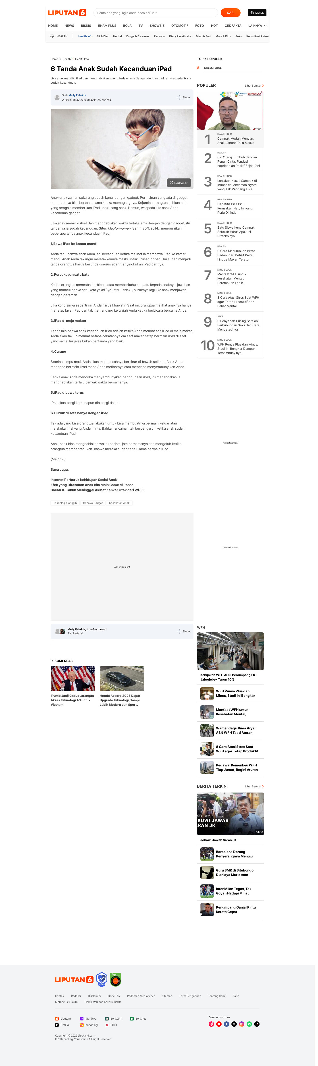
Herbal (117, 36)
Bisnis (86, 25)
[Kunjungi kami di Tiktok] (257, 1024)
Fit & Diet (103, 36)
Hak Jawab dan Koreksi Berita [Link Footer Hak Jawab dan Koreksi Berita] (103, 1002)
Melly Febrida (77, 95)
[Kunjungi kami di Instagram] (241, 1024)
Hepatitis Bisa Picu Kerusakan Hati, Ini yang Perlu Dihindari (235, 208)
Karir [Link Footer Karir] (236, 996)
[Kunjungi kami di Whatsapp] (249, 1024)
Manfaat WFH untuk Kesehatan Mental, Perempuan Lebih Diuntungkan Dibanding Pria (237, 280)
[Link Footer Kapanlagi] (89, 1025)
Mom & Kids (223, 36)
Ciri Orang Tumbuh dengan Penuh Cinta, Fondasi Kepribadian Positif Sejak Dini (238, 161)
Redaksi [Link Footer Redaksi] (76, 996)
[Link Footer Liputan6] (74, 979)
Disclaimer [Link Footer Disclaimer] (94, 996)
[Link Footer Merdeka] (89, 1018)
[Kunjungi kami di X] (234, 1024)
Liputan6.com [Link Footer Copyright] (86, 1035)
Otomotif (179, 25)
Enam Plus (107, 25)
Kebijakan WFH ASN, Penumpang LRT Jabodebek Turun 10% (228, 677)
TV (141, 25)
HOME (53, 25)
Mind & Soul (203, 36)
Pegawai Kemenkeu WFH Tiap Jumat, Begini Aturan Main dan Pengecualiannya (238, 769)
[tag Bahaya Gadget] (93, 503)
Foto (199, 25)
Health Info (85, 36)
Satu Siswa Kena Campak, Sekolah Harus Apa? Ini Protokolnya (236, 232)
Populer (206, 85)
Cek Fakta (233, 25)
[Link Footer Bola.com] (114, 1018)
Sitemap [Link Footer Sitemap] (167, 996)
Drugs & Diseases (138, 36)
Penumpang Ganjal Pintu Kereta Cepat (236, 909)
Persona (159, 36)
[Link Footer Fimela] (64, 1025)
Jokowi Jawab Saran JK (218, 840)
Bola (127, 25)
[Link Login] (257, 12)
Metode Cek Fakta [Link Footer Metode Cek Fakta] (66, 1002)
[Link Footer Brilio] (114, 1025)
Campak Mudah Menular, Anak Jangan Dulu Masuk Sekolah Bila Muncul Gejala (236, 143)
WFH (201, 627)
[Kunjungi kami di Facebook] (226, 1024)
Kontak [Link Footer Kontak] (59, 996)
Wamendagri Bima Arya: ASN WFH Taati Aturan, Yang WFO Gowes (236, 732)
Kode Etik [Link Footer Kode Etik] (114, 996)
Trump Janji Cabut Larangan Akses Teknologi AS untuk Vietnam (72, 700)
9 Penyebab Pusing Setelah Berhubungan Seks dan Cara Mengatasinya (238, 325)
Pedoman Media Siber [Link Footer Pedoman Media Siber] (141, 996)
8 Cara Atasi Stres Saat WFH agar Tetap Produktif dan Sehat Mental (238, 302)
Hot (214, 25)
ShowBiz (157, 25)
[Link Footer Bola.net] (139, 1018)
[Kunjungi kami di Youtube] (219, 1024)
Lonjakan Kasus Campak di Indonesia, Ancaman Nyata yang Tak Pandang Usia (237, 185)
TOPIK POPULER (209, 59)
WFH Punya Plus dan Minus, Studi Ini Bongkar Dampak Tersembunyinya (237, 348)
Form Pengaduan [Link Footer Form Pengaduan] (190, 996)
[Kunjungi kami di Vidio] (211, 1024)
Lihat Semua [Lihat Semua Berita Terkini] (253, 786)
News (69, 25)
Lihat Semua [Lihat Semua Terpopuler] (253, 85)
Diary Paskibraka (180, 36)
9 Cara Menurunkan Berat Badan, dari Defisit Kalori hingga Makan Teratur (236, 255)
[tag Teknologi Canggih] (65, 503)
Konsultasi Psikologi (259, 36)
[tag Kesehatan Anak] (119, 503)
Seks (238, 36)
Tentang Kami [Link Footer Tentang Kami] (216, 996)
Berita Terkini (212, 786)
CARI (230, 12)
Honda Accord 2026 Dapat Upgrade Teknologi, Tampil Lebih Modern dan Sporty (120, 700)
